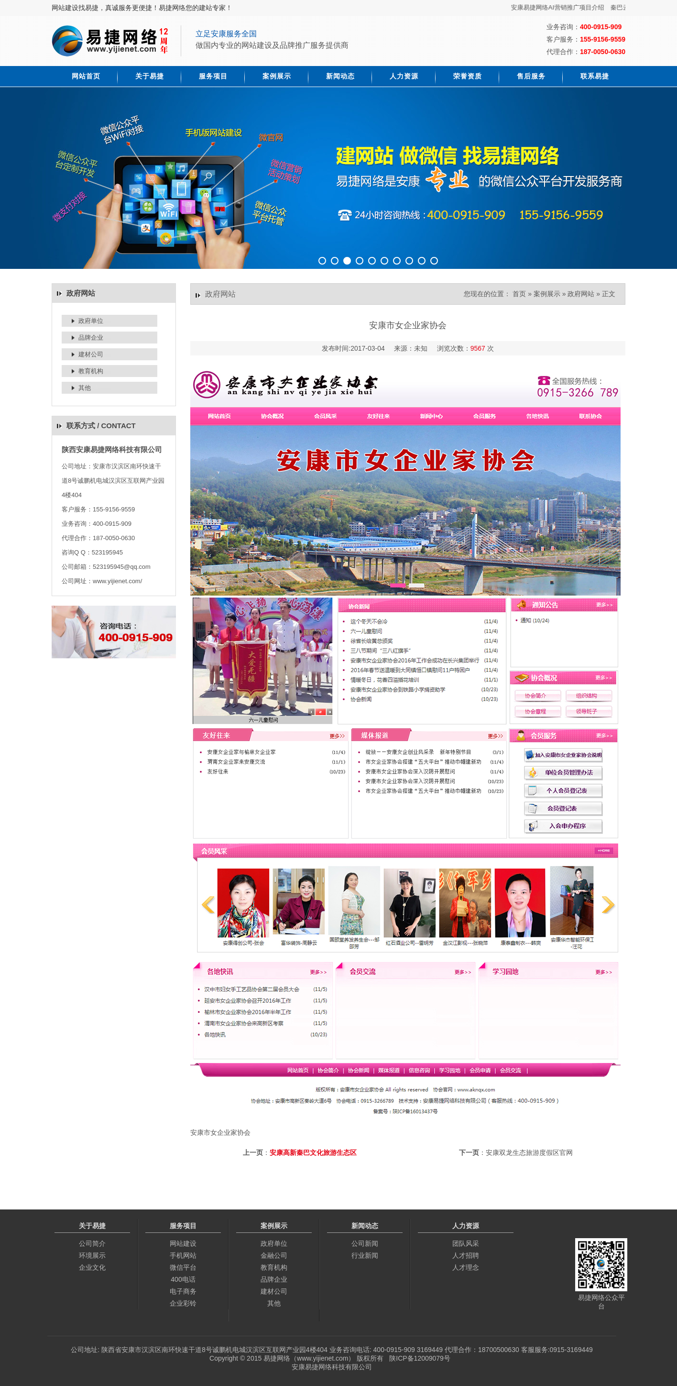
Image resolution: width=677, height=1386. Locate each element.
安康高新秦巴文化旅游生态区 (313, 1152)
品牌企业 (90, 337)
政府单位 (90, 320)
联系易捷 (594, 76)
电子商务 (183, 1291)
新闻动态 (340, 76)
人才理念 (465, 1267)
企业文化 (92, 1267)
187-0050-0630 (602, 51)
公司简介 (92, 1243)
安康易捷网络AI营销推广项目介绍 (567, 7)
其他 (84, 387)
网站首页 (86, 76)
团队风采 (465, 1243)
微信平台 (183, 1267)
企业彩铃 (183, 1303)
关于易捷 (149, 76)
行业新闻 (364, 1255)
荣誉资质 (467, 76)
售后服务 (531, 76)
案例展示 (276, 76)
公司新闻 (364, 1243)
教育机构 (90, 371)
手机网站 (183, 1255)
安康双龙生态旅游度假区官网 (529, 1152)
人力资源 (404, 76)
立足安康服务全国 (226, 34)
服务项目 (213, 76)
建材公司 (90, 354)
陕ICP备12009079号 (419, 1358)
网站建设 (183, 1243)
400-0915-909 (601, 27)
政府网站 (581, 294)
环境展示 (92, 1255)
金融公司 (274, 1255)
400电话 (183, 1279)
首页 (519, 294)
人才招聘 (465, 1255)
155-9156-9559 (602, 39)
